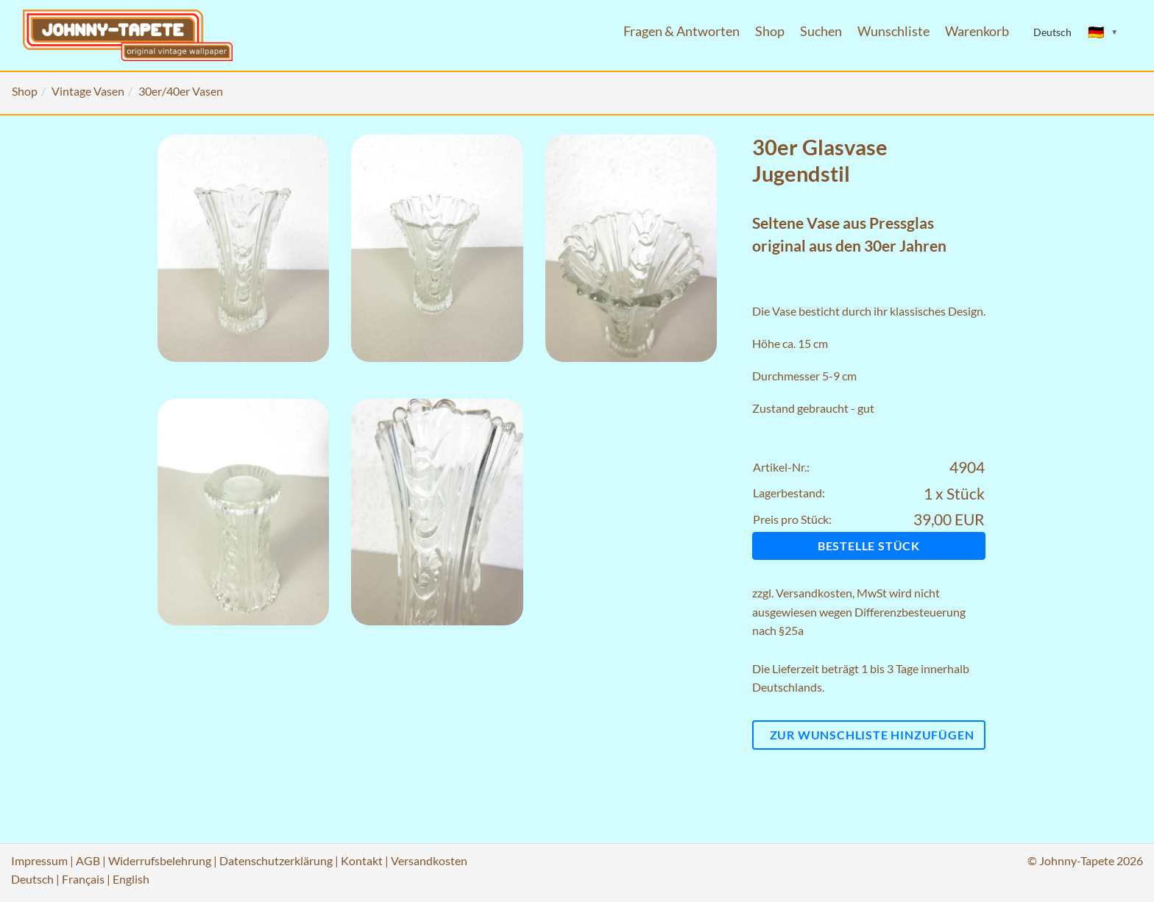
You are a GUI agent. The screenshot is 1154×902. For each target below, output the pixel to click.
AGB (88, 860)
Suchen (821, 31)
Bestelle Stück (869, 546)
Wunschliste (893, 31)
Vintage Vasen (88, 91)
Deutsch (32, 879)
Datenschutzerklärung (276, 860)
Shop (770, 31)
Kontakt (362, 860)
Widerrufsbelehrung (159, 860)
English (131, 879)
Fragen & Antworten (681, 31)
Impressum (39, 860)
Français (83, 879)
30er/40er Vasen (180, 91)
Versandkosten (814, 593)
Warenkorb (977, 31)
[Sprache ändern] (1103, 32)
